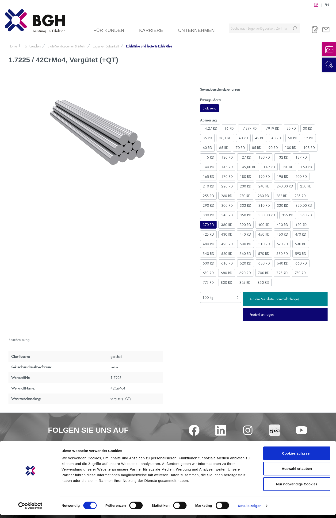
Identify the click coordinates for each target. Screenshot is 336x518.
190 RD (264, 176)
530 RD (300, 244)
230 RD (245, 186)
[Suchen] (294, 28)
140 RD (208, 167)
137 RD (301, 157)
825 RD (245, 282)
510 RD (264, 244)
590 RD (300, 253)
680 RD (226, 273)
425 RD (208, 234)
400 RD (264, 224)
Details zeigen (249, 509)
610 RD (227, 263)
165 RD (208, 176)
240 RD (264, 186)
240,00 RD (285, 186)
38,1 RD (225, 138)
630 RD (264, 263)
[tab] (19, 339)
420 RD (301, 224)
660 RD (301, 263)
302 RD (245, 205)
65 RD (224, 147)
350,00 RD (266, 215)
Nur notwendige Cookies (296, 487)
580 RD (282, 253)
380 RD (227, 224)
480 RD (208, 244)
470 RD (300, 234)
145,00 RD (248, 167)
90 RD (273, 147)
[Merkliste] (315, 29)
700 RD (263, 273)
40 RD (243, 138)
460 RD (282, 234)
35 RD (207, 138)
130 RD (264, 157)
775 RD (208, 282)
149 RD (269, 167)
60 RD (207, 147)
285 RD (300, 196)
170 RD (227, 176)
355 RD (287, 215)
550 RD (227, 253)
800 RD (226, 282)
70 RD (240, 147)
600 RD (208, 263)
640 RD (282, 263)
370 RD (208, 224)
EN (327, 4)
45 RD (259, 138)
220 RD (227, 186)
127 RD (245, 157)
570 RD (263, 253)
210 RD (208, 186)
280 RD (263, 196)
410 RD (282, 224)
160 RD (306, 167)
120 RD (227, 157)
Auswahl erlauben (297, 472)
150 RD (288, 167)
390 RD (245, 224)
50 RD (292, 138)
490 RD (227, 244)
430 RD (227, 234)
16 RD (229, 128)
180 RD (245, 176)
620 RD (245, 263)
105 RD (309, 147)
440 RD (245, 234)
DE (316, 4)
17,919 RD (271, 128)
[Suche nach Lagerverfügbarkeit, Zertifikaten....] (259, 28)
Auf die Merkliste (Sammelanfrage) (274, 299)
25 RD (291, 128)
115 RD (208, 157)
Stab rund (209, 108)
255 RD (208, 196)
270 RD (245, 196)
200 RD (301, 176)
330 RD (208, 215)
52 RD (308, 138)
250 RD (306, 186)
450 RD (264, 234)
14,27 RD (210, 128)
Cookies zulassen (297, 456)
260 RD (226, 196)
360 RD (306, 215)
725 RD (282, 273)
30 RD (307, 128)
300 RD (227, 205)
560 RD (245, 253)
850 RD (263, 282)
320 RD (282, 205)
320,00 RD (303, 205)
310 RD (264, 205)
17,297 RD (249, 128)
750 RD (300, 273)
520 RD (282, 244)
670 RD (208, 273)
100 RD (290, 147)
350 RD (245, 215)
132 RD (282, 157)
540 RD (208, 253)
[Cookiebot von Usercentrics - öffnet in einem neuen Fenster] (30, 508)
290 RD (208, 205)
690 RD (245, 273)
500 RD (245, 244)
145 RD (227, 167)
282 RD (281, 196)
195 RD (282, 176)
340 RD (227, 215)
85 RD (256, 147)
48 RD (276, 138)
